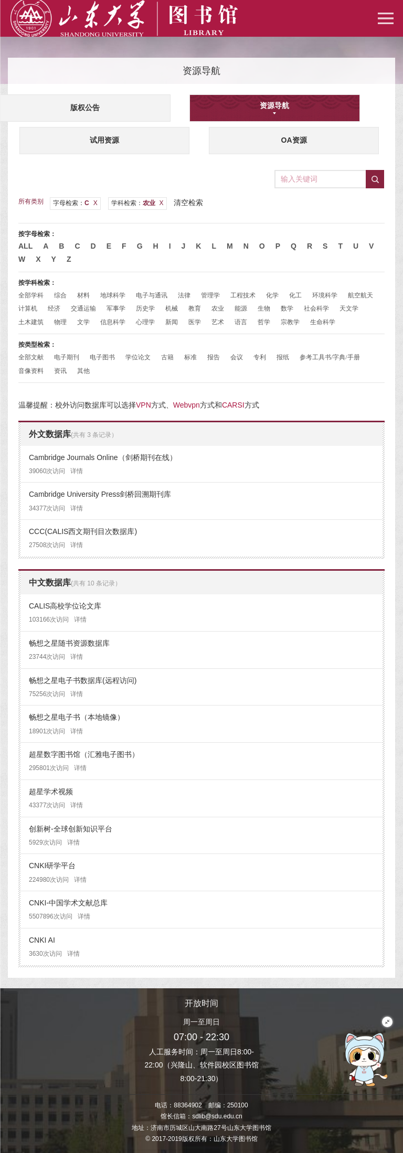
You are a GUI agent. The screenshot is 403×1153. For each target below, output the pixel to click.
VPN (143, 405)
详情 (76, 471)
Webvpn (186, 405)
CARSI (233, 405)
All (25, 246)
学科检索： (137, 203)
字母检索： (75, 203)
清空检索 (188, 202)
